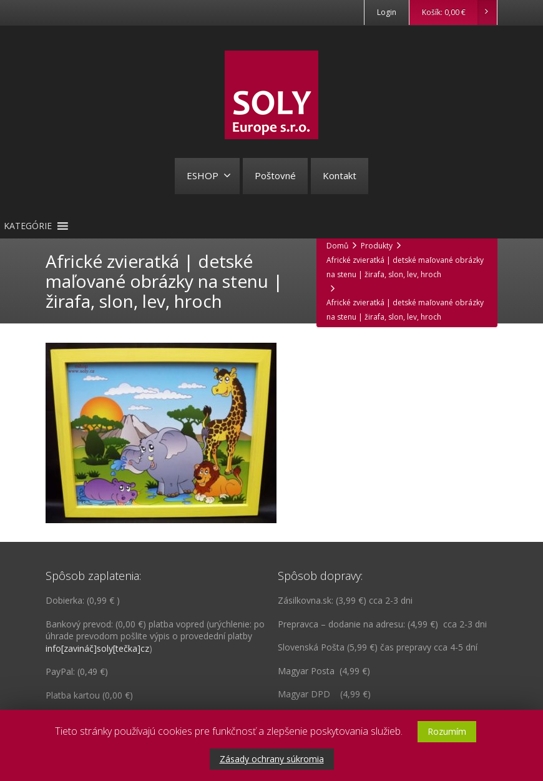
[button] (28, 226)
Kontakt (339, 175)
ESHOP (209, 175)
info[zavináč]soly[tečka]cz (97, 648)
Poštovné (275, 175)
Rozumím (447, 731)
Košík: (459, 12)
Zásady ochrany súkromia (272, 759)
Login (386, 12)
